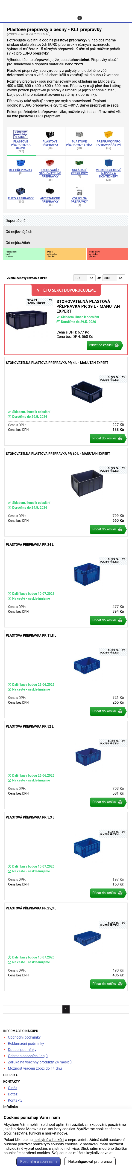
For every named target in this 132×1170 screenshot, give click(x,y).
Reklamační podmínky (26, 1043)
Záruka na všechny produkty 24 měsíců (40, 1062)
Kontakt (67, 15)
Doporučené (15, 220)
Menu (118, 15)
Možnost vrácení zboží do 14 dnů (35, 1068)
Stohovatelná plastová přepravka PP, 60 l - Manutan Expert (66, 492)
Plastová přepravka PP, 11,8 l (66, 674)
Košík (90, 16)
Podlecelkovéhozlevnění (52, 254)
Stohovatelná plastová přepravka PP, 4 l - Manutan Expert (66, 401)
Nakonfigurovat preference (90, 1161)
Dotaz (13, 1094)
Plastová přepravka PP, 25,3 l (66, 947)
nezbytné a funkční (49, 1140)
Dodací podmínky (22, 1050)
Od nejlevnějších (19, 231)
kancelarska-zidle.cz (66, 5)
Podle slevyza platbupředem (94, 254)
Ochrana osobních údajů (27, 1056)
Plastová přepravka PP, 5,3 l (66, 856)
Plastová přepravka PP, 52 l (66, 765)
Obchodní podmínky (24, 1037)
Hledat (14, 15)
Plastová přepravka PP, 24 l (66, 583)
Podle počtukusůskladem (11, 254)
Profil (44, 15)
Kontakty (15, 1100)
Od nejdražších (18, 243)
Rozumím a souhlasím (38, 1161)
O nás (12, 1088)
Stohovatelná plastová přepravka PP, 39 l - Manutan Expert (66, 319)
